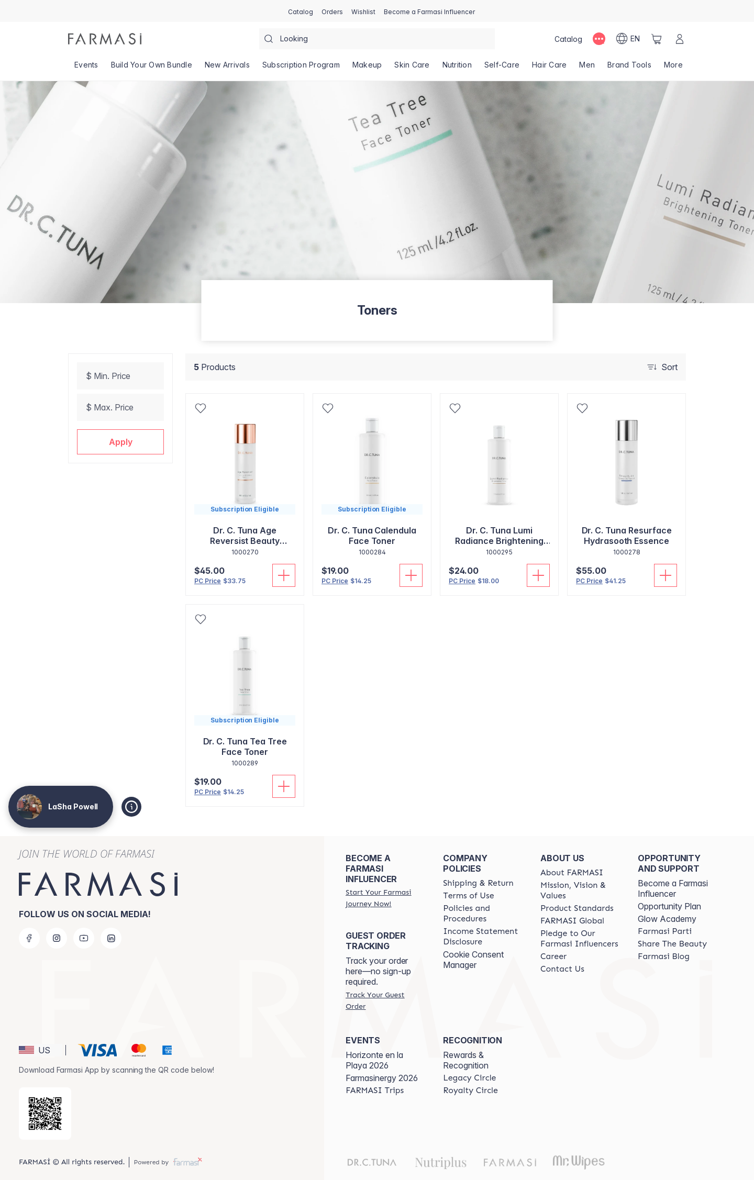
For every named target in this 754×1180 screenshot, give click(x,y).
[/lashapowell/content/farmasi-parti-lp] (665, 931)
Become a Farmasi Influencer (673, 888)
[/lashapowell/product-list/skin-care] (412, 68)
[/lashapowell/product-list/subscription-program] (301, 68)
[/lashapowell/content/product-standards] (577, 908)
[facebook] (29, 938)
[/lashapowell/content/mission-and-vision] (579, 890)
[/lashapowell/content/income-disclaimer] (482, 936)
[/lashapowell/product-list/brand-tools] (629, 68)
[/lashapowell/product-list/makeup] (367, 68)
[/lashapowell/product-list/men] (587, 68)
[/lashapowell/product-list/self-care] (502, 68)
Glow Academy (667, 919)
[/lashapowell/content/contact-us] (562, 969)
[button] (120, 441)
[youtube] (83, 938)
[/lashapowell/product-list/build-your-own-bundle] (151, 68)
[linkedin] (111, 938)
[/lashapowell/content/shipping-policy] (478, 883)
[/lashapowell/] (104, 39)
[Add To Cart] (283, 575)
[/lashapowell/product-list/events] (86, 68)
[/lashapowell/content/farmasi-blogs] (664, 956)
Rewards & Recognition (466, 1060)
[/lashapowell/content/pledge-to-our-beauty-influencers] (579, 938)
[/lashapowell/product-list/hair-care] (549, 68)
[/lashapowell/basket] (656, 38)
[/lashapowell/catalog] (300, 11)
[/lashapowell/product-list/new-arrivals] (227, 68)
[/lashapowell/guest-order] (385, 1000)
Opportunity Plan (669, 906)
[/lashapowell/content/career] (553, 956)
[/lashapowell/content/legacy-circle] (469, 1078)
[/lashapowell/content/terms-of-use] (468, 895)
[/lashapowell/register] (332, 11)
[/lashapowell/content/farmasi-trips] (375, 1090)
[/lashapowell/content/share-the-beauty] (672, 944)
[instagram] (56, 938)
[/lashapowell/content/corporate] (572, 921)
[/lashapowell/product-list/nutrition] (457, 68)
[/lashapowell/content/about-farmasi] (571, 872)
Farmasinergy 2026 (382, 1078)
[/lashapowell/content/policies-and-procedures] (482, 913)
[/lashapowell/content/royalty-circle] (470, 1090)
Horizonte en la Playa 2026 (374, 1060)
